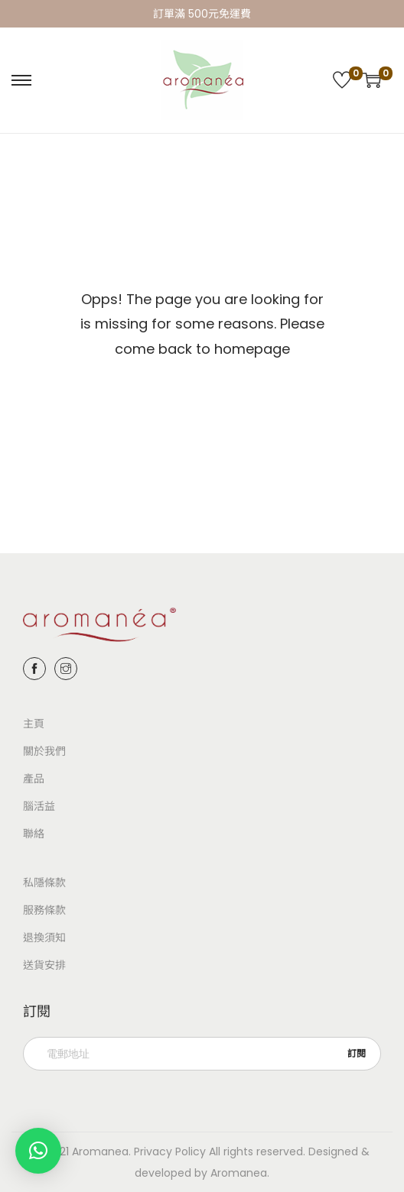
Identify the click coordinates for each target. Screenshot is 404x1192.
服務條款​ (44, 910)
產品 (33, 778)
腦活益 (39, 806)
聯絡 (33, 833)
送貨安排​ (44, 965)
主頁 (33, 723)
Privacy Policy (170, 1151)
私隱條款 (44, 882)
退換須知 (44, 937)
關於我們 (44, 751)
